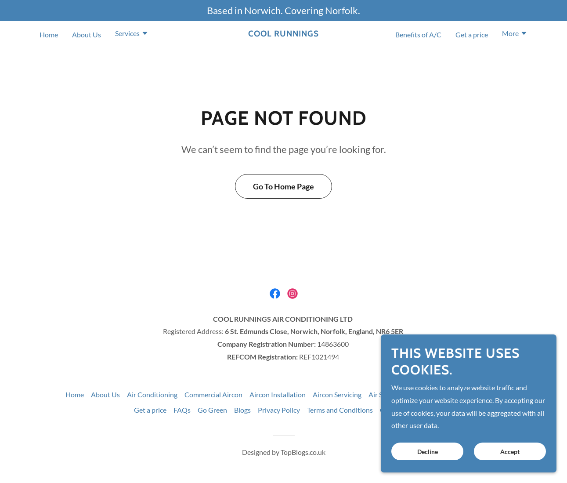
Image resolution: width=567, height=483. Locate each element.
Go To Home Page (283, 186)
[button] (131, 34)
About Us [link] (86, 34)
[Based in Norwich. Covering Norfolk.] (283, 10)
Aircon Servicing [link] (337, 394)
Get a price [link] (471, 34)
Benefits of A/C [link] (418, 34)
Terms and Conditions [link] (340, 410)
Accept (510, 451)
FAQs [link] (182, 410)
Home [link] (49, 34)
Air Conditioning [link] (152, 394)
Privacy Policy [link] (279, 410)
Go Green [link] (212, 410)
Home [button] (74, 394)
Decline (427, 451)
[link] (283, 33)
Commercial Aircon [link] (213, 394)
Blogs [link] (242, 410)
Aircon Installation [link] (277, 394)
